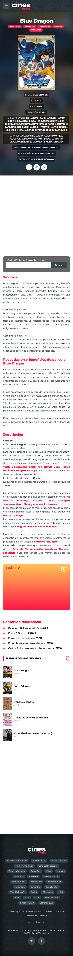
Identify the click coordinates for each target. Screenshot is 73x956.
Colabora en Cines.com (37, 916)
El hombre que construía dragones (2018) (30, 643)
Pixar (48, 871)
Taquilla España (17, 892)
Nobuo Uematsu (50, 147)
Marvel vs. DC (18, 881)
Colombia (35, 887)
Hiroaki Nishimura (25, 121)
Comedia (58, 26)
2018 (37, 897)
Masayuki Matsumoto (26, 124)
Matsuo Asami (46, 124)
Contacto (59, 911)
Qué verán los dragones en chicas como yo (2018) (35, 648)
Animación (30, 26)
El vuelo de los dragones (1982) (25, 638)
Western (19, 876)
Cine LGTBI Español (48, 866)
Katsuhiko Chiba (53, 136)
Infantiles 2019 (54, 881)
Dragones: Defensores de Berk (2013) (28, 628)
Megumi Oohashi (31, 147)
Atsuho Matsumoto (43, 153)
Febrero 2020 (39, 860)
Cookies (48, 911)
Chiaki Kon (50, 118)
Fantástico (36, 30)
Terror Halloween (17, 871)
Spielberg (33, 876)
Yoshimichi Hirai (15, 130)
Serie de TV (15, 26)
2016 (17, 897)
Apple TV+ (35, 871)
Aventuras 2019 (51, 876)
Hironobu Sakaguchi (55, 130)
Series (34, 892)
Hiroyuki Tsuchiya (47, 121)
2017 (27, 897)
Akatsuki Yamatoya (32, 136)
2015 (60, 892)
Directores (48, 892)
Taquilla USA (52, 887)
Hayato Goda (52, 467)
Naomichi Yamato (39, 127)
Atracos (60, 871)
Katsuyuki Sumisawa (21, 139)
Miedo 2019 (36, 881)
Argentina (20, 887)
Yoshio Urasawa (48, 504)
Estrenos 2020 (27, 903)
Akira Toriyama (33, 130)
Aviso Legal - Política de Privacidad (25, 911)
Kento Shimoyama (44, 139)
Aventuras (44, 26)
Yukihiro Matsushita (31, 118)
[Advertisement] (36, 213)
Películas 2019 (51, 897)
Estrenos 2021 (46, 903)
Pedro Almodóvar (24, 866)
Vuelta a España (58, 860)
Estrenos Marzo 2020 (16, 860)
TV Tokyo (49, 159)
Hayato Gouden (58, 127)
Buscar (59, 265)
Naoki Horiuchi (20, 127)
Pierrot (38, 159)
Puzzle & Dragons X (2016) (22, 633)
